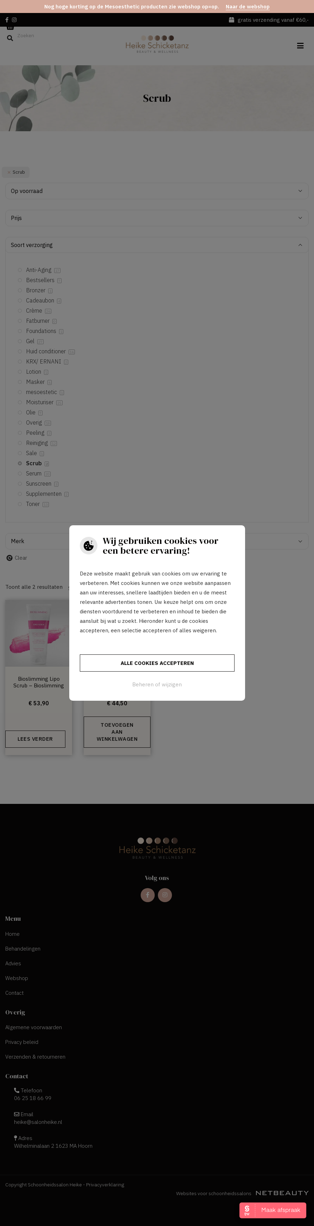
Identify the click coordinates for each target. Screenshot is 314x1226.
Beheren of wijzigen (157, 684)
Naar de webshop (248, 6)
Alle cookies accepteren (157, 663)
